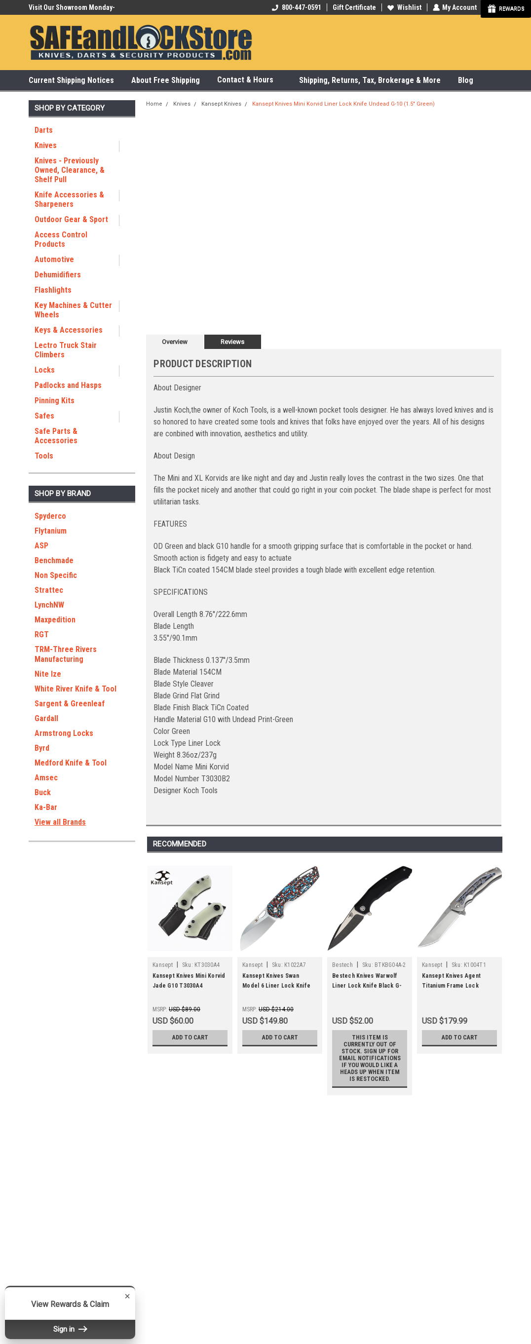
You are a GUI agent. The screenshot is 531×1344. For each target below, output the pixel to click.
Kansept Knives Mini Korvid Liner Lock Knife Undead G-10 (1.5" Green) (343, 104)
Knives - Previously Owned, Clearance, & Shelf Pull (70, 170)
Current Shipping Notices (71, 80)
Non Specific (56, 575)
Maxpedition (55, 619)
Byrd (42, 748)
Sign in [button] (70, 1329)
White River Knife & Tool (75, 688)
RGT (42, 634)
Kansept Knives (221, 104)
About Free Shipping (165, 80)
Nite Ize (48, 674)
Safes (44, 416)
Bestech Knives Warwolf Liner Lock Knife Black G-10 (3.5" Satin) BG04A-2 (367, 985)
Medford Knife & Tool (71, 763)
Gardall (46, 718)
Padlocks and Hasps (68, 385)
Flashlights (53, 290)
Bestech (342, 964)
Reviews (232, 342)
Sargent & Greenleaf (70, 703)
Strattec (49, 590)
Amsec (46, 777)
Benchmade (54, 560)
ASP (41, 545)
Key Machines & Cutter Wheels (73, 310)
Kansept (162, 964)
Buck (43, 792)
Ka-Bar (46, 807)
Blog (465, 80)
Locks (45, 370)
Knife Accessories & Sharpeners (69, 199)
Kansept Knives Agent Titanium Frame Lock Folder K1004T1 (451, 985)
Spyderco (50, 516)
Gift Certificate (354, 7)
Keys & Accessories (69, 330)
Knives (46, 145)
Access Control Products (61, 239)
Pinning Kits (55, 400)
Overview (175, 342)
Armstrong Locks (64, 733)
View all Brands (60, 822)
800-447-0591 (296, 7)
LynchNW (49, 605)
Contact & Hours (249, 80)
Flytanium (51, 531)
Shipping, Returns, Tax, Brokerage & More (370, 80)
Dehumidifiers (58, 274)
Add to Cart (190, 1037)
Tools (44, 456)
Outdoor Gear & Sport (71, 219)
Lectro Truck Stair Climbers (66, 350)
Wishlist (404, 7)
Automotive (54, 259)
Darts (44, 130)
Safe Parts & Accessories (56, 435)
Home (154, 104)
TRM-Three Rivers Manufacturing (66, 654)
